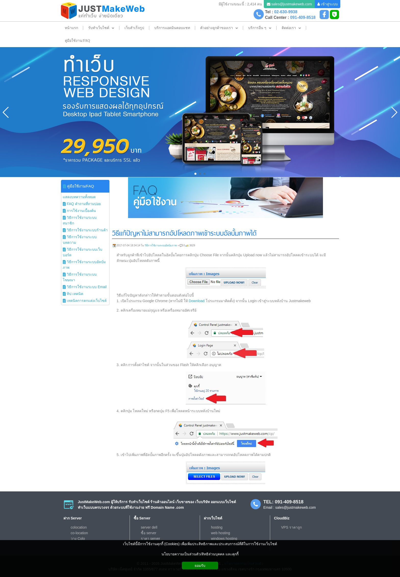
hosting (216, 527)
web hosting (220, 533)
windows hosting (224, 538)
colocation (79, 527)
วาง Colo (78, 538)
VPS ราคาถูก (291, 527)
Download (197, 301)
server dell (149, 527)
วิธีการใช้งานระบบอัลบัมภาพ (161, 245)
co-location (79, 533)
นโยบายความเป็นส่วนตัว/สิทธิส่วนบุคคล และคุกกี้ (200, 554)
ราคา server (150, 538)
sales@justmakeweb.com (291, 4)
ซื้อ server (148, 533)
